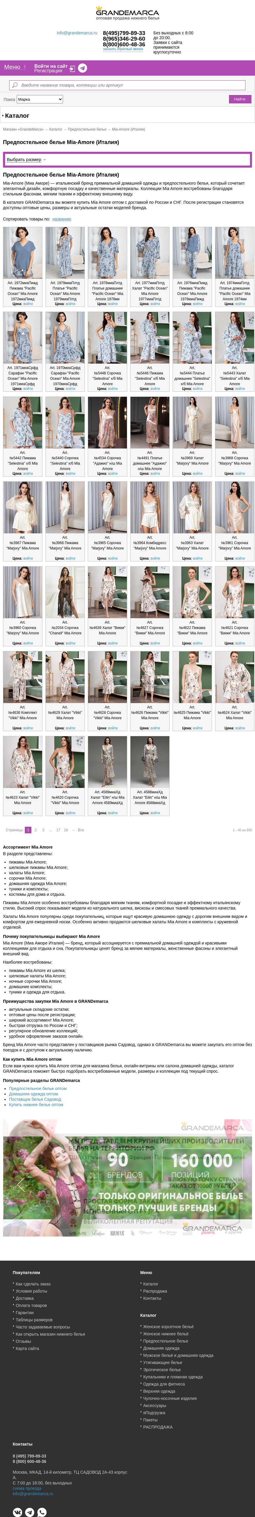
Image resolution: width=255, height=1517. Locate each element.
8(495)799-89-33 (124, 33)
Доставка (25, 1296)
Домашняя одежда (161, 1346)
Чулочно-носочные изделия (170, 1396)
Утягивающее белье (162, 1360)
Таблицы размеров (34, 1317)
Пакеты (150, 1417)
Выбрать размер (24, 159)
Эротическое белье (162, 1367)
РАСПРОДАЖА (158, 1425)
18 (66, 830)
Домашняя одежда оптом (33, 1094)
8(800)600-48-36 (124, 44)
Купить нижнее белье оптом (36, 1104)
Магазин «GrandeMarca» (23, 129)
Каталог (55, 129)
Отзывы (23, 1339)
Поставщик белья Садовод (35, 1099)
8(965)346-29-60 (124, 39)
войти (28, 304)
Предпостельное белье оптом (38, 1088)
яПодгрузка (154, 1410)
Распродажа (155, 1289)
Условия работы (31, 1289)
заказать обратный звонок (123, 49)
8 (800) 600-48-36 (29, 1459)
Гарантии (25, 1310)
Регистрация (48, 70)
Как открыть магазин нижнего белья (50, 1332)
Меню (15, 67)
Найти (239, 99)
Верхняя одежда (159, 1389)
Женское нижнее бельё (166, 1331)
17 (58, 830)
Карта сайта (27, 1346)
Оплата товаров (31, 1303)
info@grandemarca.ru (77, 32)
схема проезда (27, 1486)
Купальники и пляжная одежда (173, 1374)
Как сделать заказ (33, 1281)
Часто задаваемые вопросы (43, 1324)
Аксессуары (154, 1403)
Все (81, 830)
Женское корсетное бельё (168, 1324)
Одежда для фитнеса (164, 1382)
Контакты (152, 1296)
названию (61, 219)
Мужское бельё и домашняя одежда (178, 1353)
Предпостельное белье (87, 129)
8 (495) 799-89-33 (29, 1454)
